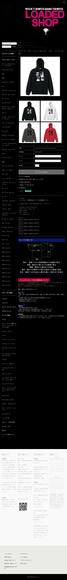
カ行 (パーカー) (31, 45)
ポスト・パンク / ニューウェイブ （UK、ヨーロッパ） (34, 47)
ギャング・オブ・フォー (28, 43)
